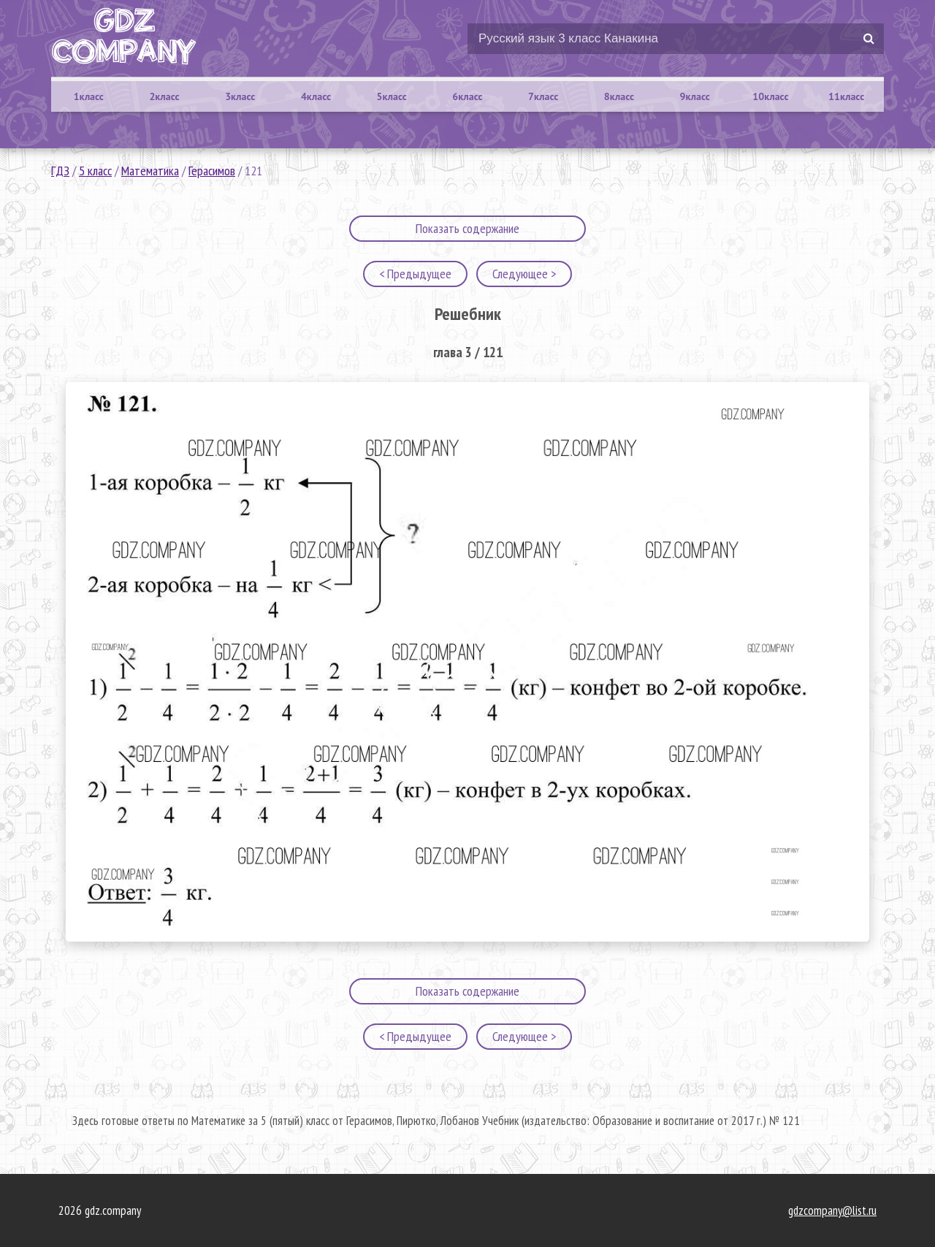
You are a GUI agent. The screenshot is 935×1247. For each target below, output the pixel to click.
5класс (392, 96)
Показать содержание (467, 228)
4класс (316, 96)
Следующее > (524, 273)
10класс (770, 96)
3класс (240, 96)
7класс (543, 96)
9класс (695, 96)
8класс (619, 96)
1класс (89, 96)
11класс (846, 96)
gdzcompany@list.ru (832, 1210)
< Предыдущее (415, 273)
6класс (467, 96)
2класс (164, 96)
